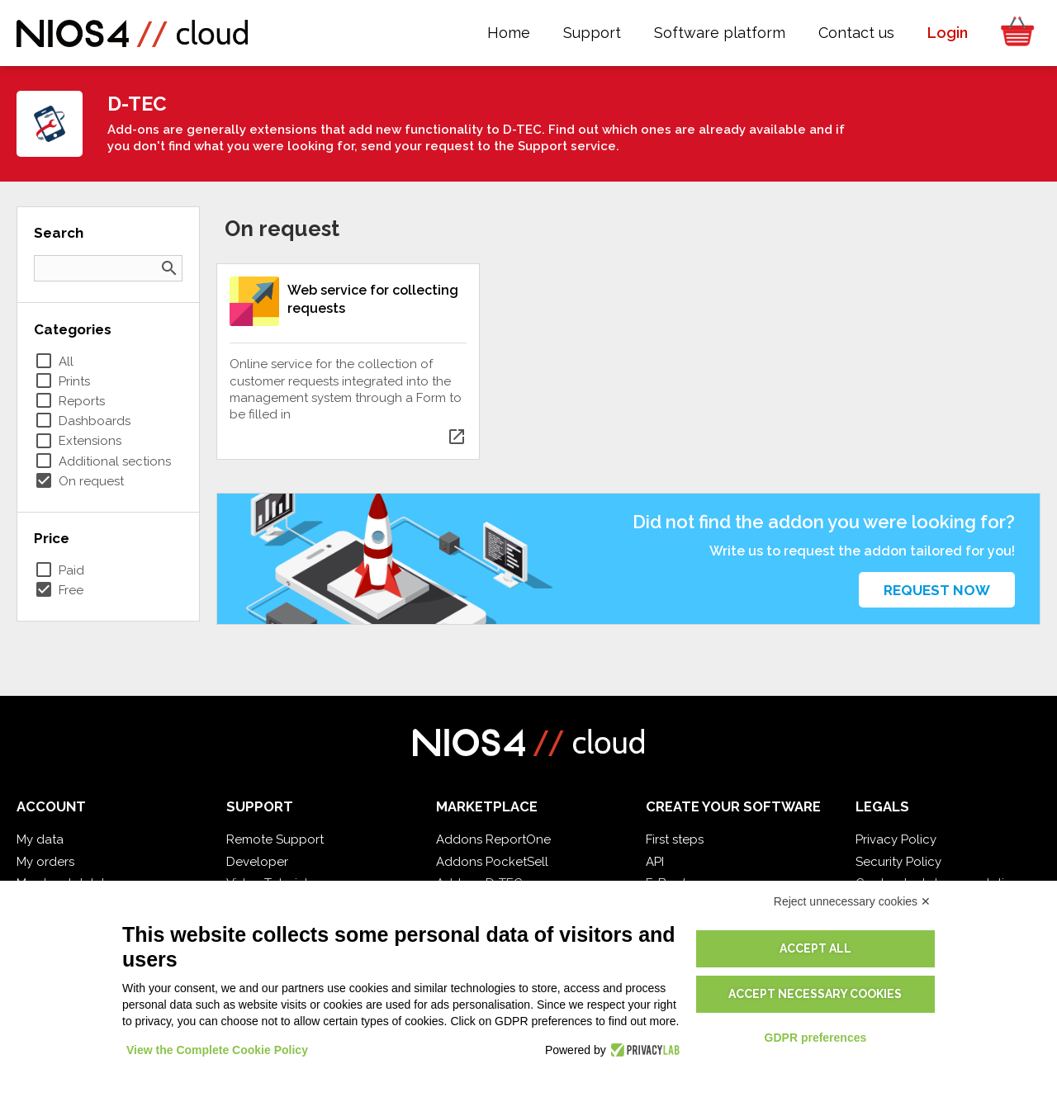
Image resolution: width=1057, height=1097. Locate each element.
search (169, 268)
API (655, 861)
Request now (937, 590)
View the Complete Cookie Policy (217, 1050)
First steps (675, 839)
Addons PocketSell (492, 861)
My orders (45, 861)
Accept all (815, 948)
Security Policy (898, 861)
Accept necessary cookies (815, 993)
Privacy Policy (896, 839)
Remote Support (275, 839)
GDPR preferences (816, 1037)
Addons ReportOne (493, 839)
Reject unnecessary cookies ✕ (852, 901)
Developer (257, 861)
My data (40, 839)
